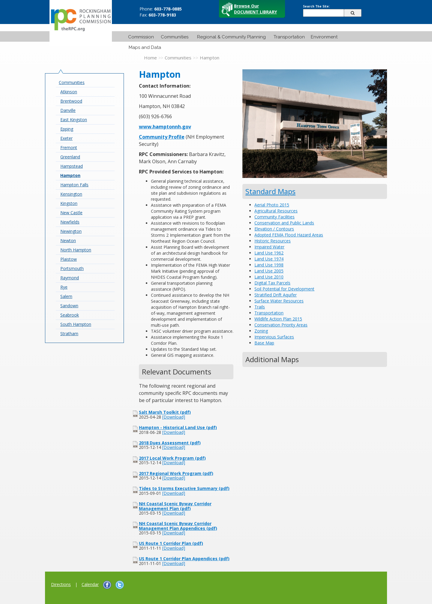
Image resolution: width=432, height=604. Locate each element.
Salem (66, 296)
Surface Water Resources (279, 301)
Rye (64, 287)
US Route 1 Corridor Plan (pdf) (171, 543)
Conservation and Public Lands (284, 223)
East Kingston (73, 119)
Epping (66, 129)
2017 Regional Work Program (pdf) (176, 473)
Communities (174, 37)
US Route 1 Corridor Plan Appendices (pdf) (184, 558)
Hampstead (71, 166)
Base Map (264, 343)
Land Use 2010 (269, 277)
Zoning (261, 331)
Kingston (68, 203)
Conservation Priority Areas (281, 325)
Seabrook (69, 315)
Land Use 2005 (269, 271)
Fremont (68, 147)
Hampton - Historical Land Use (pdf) (178, 427)
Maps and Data (145, 47)
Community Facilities (274, 217)
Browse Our (255, 9)
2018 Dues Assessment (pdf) (170, 443)
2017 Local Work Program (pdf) (172, 458)
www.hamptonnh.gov (165, 126)
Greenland (70, 157)
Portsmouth (72, 268)
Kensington (71, 194)
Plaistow (68, 259)
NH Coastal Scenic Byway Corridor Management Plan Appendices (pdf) (178, 526)
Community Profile (161, 137)
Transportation (289, 37)
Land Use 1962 (269, 253)
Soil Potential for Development (284, 289)
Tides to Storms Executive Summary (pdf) (184, 488)
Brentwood (71, 101)
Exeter (66, 138)
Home (150, 58)
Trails (259, 307)
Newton (68, 240)
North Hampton (75, 250)
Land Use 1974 (269, 259)
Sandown (69, 305)
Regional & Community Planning (231, 37)
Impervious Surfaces (274, 337)
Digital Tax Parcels (272, 283)
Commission (141, 37)
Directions (61, 584)
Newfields (70, 222)
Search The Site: (316, 6)
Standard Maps (270, 191)
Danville (68, 110)
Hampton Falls (74, 185)
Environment (324, 37)
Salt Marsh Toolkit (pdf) (165, 412)
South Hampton (75, 324)
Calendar (90, 584)
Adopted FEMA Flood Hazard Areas (288, 235)
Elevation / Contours (274, 229)
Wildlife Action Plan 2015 (278, 319)
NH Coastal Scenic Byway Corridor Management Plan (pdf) (175, 506)
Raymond (69, 278)
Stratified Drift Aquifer (275, 295)
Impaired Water (269, 247)
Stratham (69, 333)
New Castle (71, 212)
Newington (71, 231)
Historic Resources (272, 241)
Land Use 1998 (269, 265)
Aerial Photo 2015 (271, 205)
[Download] (173, 417)
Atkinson (68, 92)
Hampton (70, 175)
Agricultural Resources (276, 211)
